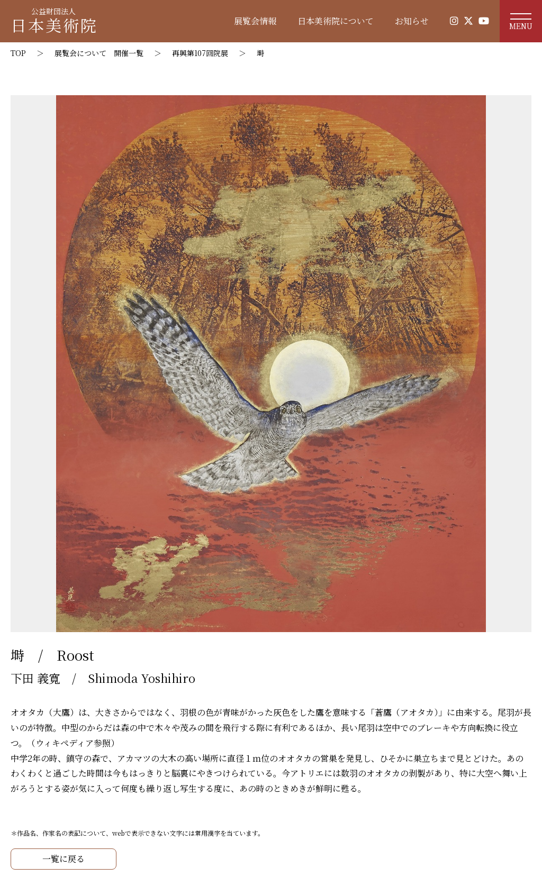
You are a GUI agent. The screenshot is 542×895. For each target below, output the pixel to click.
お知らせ (412, 21)
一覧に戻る (63, 859)
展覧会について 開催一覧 (99, 53)
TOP (18, 53)
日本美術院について (335, 21)
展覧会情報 (255, 21)
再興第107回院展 (200, 53)
